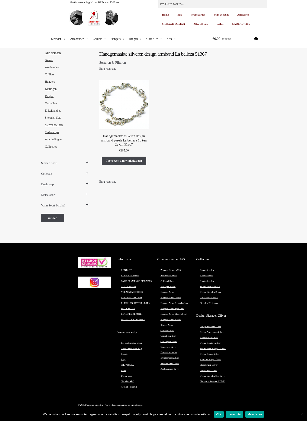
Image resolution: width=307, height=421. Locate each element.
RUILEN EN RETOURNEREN (135, 303)
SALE (220, 23)
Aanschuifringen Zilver (210, 359)
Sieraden (58, 39)
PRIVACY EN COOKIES (133, 319)
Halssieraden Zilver (209, 337)
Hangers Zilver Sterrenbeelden (174, 303)
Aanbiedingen (53, 139)
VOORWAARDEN (130, 275)
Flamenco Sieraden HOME (212, 381)
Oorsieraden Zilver (208, 370)
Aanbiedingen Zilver (170, 369)
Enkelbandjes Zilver (170, 358)
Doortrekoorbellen (169, 352)
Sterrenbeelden (54, 125)
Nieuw (49, 60)
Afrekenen (243, 14)
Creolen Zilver (167, 330)
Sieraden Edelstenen (209, 303)
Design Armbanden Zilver (212, 332)
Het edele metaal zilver (131, 343)
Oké (219, 414)
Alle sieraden (53, 53)
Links (123, 370)
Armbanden (79, 39)
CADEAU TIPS (241, 23)
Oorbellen (154, 39)
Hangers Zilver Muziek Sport (174, 314)
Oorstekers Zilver (169, 347)
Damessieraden (207, 270)
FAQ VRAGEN (128, 308)
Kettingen (51, 89)
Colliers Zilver (167, 281)
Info (179, 14)
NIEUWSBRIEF (128, 286)
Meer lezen (255, 414)
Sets (171, 39)
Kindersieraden (207, 281)
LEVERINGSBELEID (131, 297)
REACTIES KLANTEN (132, 314)
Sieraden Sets (53, 117)
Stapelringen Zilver (209, 365)
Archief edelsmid (129, 387)
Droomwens (126, 376)
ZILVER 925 (201, 23)
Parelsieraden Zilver (209, 297)
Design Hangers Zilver (210, 343)
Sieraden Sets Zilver (170, 363)
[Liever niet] (302, 414)
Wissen (52, 218)
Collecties (51, 146)
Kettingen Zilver (168, 286)
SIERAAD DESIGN (173, 23)
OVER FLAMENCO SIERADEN (136, 281)
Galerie (124, 354)
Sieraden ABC (127, 381)
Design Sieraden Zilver (210, 292)
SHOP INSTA (127, 365)
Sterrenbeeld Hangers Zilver (213, 348)
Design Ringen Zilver (210, 354)
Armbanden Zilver (169, 275)
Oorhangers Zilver (169, 341)
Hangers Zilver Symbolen (172, 308)
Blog (123, 359)
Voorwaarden (198, 14)
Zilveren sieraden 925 (210, 286)
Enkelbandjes (53, 110)
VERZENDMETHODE (132, 292)
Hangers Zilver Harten (171, 319)
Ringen (135, 39)
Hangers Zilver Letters (171, 297)
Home (165, 14)
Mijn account (221, 14)
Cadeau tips (52, 132)
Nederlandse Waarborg (131, 348)
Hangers (118, 39)
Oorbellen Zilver (168, 336)
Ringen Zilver (167, 325)
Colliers (99, 39)
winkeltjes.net (136, 405)
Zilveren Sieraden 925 (171, 270)
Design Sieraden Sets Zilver (212, 376)
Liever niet (234, 414)
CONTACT (126, 270)
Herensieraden (206, 275)
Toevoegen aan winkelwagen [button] (124, 160)
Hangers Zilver (167, 292)
